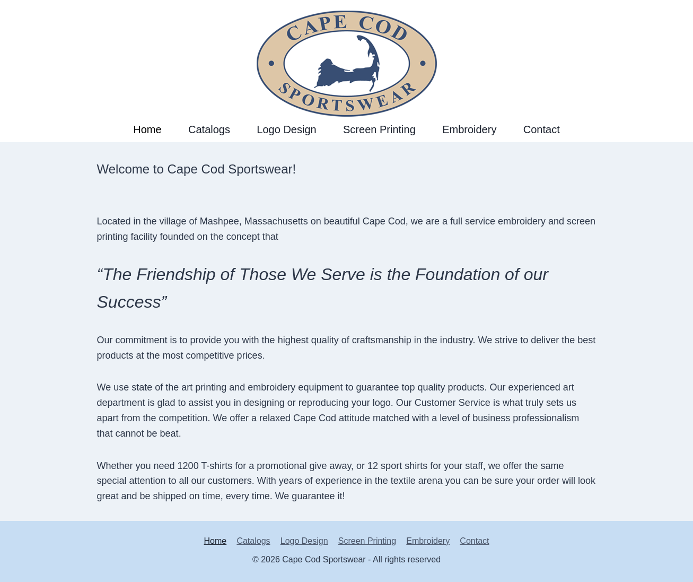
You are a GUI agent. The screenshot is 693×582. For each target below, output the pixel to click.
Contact (541, 129)
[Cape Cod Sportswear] (347, 58)
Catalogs (209, 129)
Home (147, 129)
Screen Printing (379, 129)
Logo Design (286, 129)
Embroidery (469, 129)
